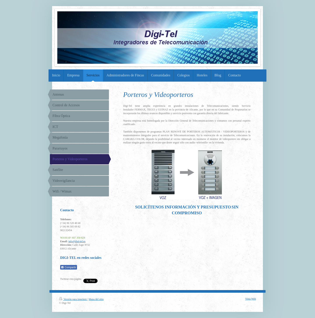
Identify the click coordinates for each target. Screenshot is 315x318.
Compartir (68, 267)
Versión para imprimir (73, 299)
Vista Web (250, 298)
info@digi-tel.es (77, 241)
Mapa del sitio (96, 299)
